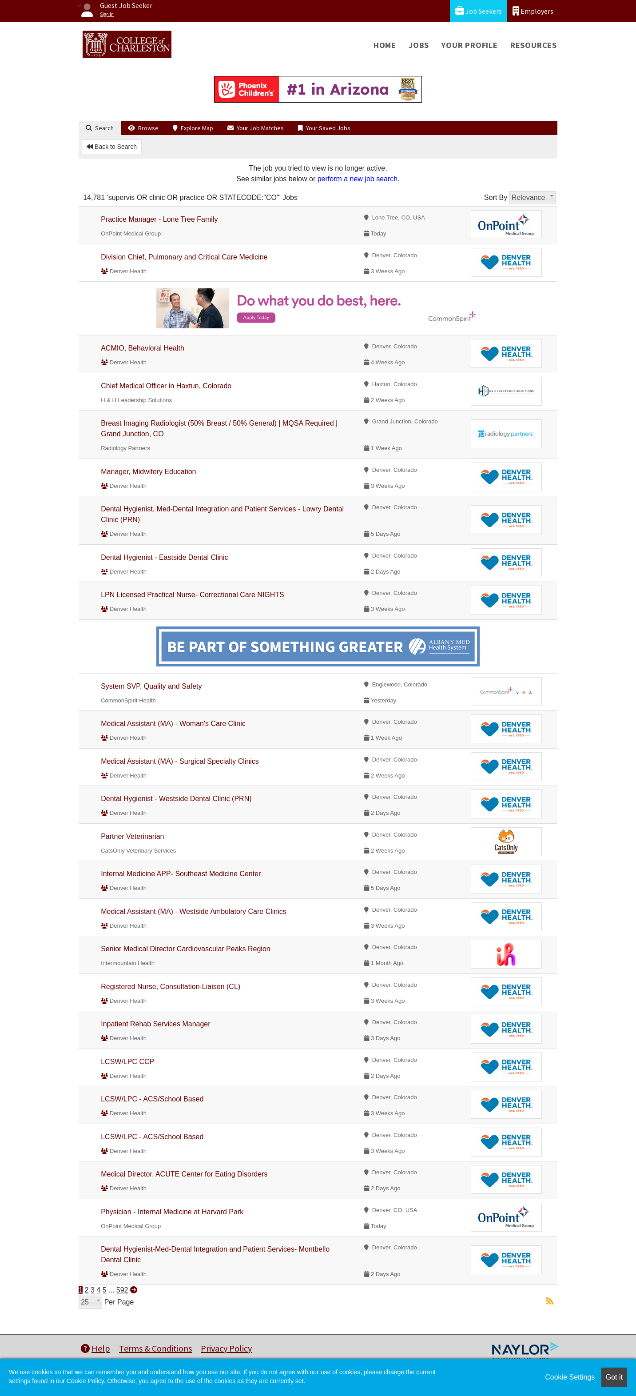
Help (95, 1348)
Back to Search (112, 146)
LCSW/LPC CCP (127, 1061)
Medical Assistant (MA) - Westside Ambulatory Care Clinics (193, 911)
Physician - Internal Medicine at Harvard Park (172, 1212)
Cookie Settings (570, 1377)
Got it (614, 1377)
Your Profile (469, 45)
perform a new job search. (359, 179)
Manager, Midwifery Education (148, 471)
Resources (533, 45)
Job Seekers (478, 10)
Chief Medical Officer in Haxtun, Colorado (166, 386)
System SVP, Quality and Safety (151, 686)
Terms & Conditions (155, 1348)
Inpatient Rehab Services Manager (155, 1024)
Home (385, 45)
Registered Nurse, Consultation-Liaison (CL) (170, 986)
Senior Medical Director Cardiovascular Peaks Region (185, 949)
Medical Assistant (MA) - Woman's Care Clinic (173, 723)
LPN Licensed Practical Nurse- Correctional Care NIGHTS (192, 594)
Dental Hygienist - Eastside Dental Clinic (164, 557)
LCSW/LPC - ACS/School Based (152, 1099)
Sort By (495, 197)
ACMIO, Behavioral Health (142, 348)
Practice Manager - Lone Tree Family (159, 219)
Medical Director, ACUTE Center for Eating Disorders (184, 1174)
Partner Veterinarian (132, 836)
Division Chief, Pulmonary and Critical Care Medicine (184, 257)
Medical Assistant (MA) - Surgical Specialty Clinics (180, 761)
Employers (533, 10)
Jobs (419, 45)
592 (122, 1290)
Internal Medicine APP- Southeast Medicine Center (181, 873)
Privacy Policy (226, 1348)
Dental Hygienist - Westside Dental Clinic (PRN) (176, 798)
